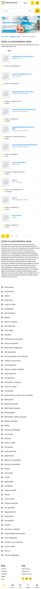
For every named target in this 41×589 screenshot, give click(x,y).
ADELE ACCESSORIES (18, 162)
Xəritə (2, 579)
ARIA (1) (14, 180)
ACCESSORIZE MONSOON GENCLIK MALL (23, 128)
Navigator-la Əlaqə (27, 574)
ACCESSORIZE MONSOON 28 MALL (23, 92)
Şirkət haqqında (26, 569)
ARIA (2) (14, 198)
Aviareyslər (4, 571)
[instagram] (26, 578)
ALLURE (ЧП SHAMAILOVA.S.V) (22, 74)
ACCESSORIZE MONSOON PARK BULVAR (24, 145)
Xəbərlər (3, 576)
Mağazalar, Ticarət (15, 36)
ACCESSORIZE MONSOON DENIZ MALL (24, 109)
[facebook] (23, 578)
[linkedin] (30, 578)
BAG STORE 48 (16, 215)
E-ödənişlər (4, 574)
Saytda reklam (25, 571)
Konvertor (3, 569)
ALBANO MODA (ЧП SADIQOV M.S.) (23, 56)
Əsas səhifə (4, 36)
